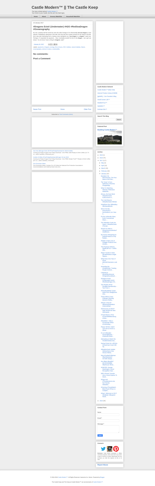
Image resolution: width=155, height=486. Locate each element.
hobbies (68, 47)
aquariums (41, 47)
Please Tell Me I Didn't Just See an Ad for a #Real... (108, 328)
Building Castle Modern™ (107, 130)
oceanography (37, 49)
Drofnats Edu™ (102, 109)
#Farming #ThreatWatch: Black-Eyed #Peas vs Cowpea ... (108, 388)
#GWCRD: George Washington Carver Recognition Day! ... (107, 369)
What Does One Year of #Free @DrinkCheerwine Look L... (109, 261)
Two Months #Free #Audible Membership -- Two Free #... (109, 286)
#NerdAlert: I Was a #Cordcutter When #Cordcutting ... (107, 322)
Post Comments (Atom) (66, 114)
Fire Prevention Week (39, 163)
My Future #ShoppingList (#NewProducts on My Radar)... (108, 236)
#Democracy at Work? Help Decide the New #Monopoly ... (108, 310)
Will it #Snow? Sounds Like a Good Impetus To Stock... (109, 375)
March (103, 168)
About (44, 16)
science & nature (47, 49)
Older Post (87, 109)
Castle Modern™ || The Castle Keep (65, 7)
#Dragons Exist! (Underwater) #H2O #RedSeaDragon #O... (108, 280)
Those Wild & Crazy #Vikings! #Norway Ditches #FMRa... (107, 298)
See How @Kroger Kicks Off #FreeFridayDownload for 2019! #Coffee (53, 151)
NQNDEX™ (101, 106)
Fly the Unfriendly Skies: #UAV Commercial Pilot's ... (108, 218)
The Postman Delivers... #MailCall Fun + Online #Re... (108, 248)
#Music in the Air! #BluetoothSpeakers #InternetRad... (108, 304)
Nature (83, 47)
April (102, 165)
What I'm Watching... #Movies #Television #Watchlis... (108, 189)
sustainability (56, 49)
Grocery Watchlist (56, 16)
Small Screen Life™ (103, 99)
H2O (64, 47)
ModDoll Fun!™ (102, 103)
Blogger (102, 477)
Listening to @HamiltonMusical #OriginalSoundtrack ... (108, 274)
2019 (101, 155)
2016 (101, 401)
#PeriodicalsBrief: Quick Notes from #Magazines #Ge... (109, 292)
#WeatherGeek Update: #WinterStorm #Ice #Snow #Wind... (108, 351)
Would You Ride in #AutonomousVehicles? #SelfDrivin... (109, 230)
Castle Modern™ (52, 11)
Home (36, 16)
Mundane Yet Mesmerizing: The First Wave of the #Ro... (108, 177)
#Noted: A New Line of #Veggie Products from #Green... (108, 242)
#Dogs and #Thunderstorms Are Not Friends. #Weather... (108, 382)
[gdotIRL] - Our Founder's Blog (106, 96)
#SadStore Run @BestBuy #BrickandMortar (109, 205)
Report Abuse (102, 465)
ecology (52, 47)
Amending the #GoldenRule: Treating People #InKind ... (108, 268)
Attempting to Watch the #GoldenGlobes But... (108, 339)
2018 (101, 158)
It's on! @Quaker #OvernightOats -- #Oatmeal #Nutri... (107, 334)
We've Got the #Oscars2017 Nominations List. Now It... (108, 211)
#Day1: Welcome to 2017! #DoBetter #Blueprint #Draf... (109, 395)
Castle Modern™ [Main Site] (106, 90)
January (104, 173)
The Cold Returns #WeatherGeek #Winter (109, 201)
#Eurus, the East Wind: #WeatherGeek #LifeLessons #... (108, 195)
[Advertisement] (62, 132)
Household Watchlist (73, 16)
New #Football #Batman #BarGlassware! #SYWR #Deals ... (108, 357)
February (104, 171)
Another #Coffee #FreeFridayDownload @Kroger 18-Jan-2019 (51, 157)
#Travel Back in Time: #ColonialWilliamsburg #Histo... (108, 316)
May (102, 163)
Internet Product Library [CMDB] (107, 93)
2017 (101, 160)
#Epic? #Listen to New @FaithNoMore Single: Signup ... (108, 254)
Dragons (46, 47)
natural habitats (76, 47)
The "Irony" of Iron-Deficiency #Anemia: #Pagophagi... (108, 183)
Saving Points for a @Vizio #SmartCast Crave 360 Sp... (109, 345)
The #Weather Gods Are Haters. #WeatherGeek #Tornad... (109, 224)
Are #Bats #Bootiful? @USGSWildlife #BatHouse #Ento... (107, 363)
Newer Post (37, 109)
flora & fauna (58, 47)
